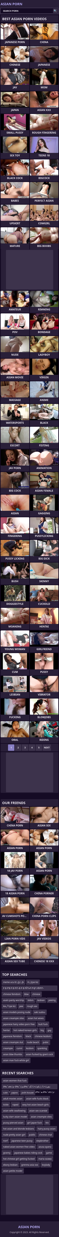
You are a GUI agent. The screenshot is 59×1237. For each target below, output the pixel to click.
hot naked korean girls (25, 1030)
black (28, 1036)
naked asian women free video (19, 1146)
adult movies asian (12, 1098)
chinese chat (45, 1134)
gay (49, 1030)
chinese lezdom (43, 1036)
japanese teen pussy (22, 1140)
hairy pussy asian (47, 1128)
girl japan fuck (34, 1122)
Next (47, 747)
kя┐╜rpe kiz (9, 1006)
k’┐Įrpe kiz (33, 982)
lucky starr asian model (15, 1116)
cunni (19, 1048)
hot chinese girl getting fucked (19, 1158)
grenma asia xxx (29, 1164)
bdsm (31, 1000)
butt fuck (43, 1024)
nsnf (5, 1140)
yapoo (14, 1092)
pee (21, 1006)
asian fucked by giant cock (39, 1054)
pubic (45, 1042)
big (42, 1030)
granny (6, 1152)
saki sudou (39, 1012)
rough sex (32, 1006)
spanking (42, 1048)
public (32, 1134)
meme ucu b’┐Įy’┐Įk (13, 982)
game (49, 1152)
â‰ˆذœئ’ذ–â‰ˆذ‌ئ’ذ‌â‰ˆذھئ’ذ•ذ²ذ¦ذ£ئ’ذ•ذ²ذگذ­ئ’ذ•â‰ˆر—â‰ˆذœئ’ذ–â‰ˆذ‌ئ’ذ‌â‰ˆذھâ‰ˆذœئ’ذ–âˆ (29, 1087)
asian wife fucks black (37, 1098)
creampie (8, 1048)
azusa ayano (45, 1146)
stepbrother (42, 1140)
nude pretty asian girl (14, 1134)
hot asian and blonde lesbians (18, 1128)
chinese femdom (11, 994)
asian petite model (12, 1170)
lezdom (30, 1048)
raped (15, 1104)
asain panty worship (13, 1000)
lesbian (41, 1000)
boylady (46, 1164)
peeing (52, 1000)
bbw (26, 994)
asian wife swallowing (14, 1110)
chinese (36, 994)
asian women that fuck (15, 1080)
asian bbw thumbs (12, 1054)
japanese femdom (12, 1036)
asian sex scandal (38, 1110)
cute (5, 1092)
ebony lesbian (10, 1164)
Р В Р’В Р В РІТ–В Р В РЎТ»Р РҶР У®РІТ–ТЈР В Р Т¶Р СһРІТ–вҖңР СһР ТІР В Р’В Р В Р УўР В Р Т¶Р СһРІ (25, 989)
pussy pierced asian (13, 1122)
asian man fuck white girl (16, 1060)
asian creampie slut (13, 1042)
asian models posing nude (16, 1012)
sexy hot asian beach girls (35, 1104)
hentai (6, 1030)
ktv (47, 1122)
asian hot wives (36, 1018)
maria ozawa (44, 1158)
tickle (5, 1104)
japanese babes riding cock (28, 1152)
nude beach (33, 1042)
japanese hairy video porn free (19, 1024)
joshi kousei (28, 1092)
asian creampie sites (13, 1018)
